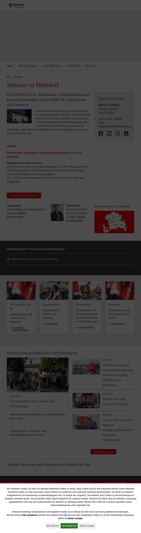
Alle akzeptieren (70, 525)
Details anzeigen (88, 525)
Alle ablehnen (53, 525)
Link (88, 505)
